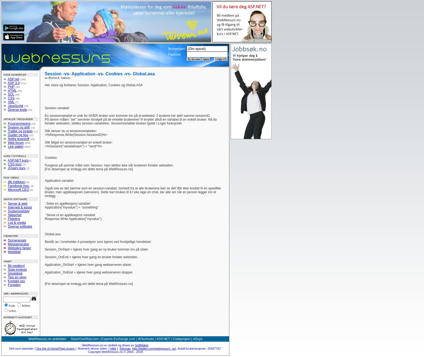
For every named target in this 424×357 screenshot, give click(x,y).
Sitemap (125, 348)
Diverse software (20, 226)
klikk (113, 348)
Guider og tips (18, 135)
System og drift (19, 127)
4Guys (198, 339)
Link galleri (15, 146)
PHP (11, 87)
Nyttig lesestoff (18, 139)
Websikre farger (19, 248)
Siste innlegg (17, 270)
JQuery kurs (17, 168)
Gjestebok (15, 273)
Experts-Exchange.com (118, 339)
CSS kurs (15, 164)
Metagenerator (18, 244)
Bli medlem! (16, 266)
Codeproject (181, 339)
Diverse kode (17, 110)
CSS (11, 98)
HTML (12, 91)
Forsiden (14, 285)
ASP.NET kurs (18, 160)
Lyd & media (17, 223)
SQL (11, 94)
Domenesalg (17, 240)
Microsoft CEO (18, 190)
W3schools (146, 339)
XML (11, 102)
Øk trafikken (16, 182)
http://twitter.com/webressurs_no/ (154, 348)
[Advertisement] (192, 91)
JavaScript (15, 106)
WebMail (14, 252)
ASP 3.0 (14, 83)
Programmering (19, 124)
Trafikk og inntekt (20, 131)
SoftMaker (142, 345)
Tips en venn (17, 277)
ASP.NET (163, 339)
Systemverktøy (18, 211)
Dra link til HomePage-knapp (55, 348)
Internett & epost (20, 207)
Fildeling (14, 219)
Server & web (18, 204)
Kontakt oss (16, 281)
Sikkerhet (15, 215)
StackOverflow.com (85, 339)
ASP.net (13, 79)
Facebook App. (19, 186)
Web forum (16, 143)
